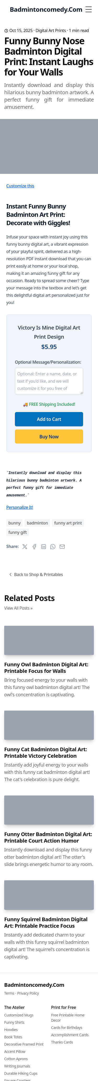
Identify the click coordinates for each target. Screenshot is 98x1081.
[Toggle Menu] (88, 9)
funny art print (68, 651)
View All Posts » (18, 736)
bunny (14, 651)
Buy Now (49, 479)
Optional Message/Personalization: (48, 405)
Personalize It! (19, 635)
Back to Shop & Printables (35, 702)
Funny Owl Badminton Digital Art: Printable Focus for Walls (46, 855)
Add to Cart (49, 462)
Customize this (20, 228)
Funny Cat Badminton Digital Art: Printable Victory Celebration (45, 1000)
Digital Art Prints (51, 30)
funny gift (17, 660)
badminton (37, 651)
